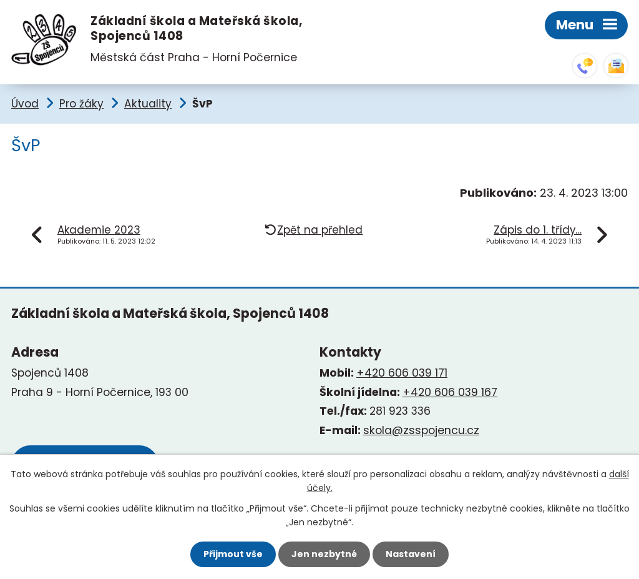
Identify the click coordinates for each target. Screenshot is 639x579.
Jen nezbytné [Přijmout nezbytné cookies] (324, 554)
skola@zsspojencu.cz (616, 65)
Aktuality (148, 103)
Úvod (25, 103)
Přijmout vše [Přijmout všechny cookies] (233, 554)
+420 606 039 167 (449, 392)
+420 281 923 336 (585, 65)
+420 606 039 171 (401, 372)
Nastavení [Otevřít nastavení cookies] (411, 554)
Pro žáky (81, 103)
